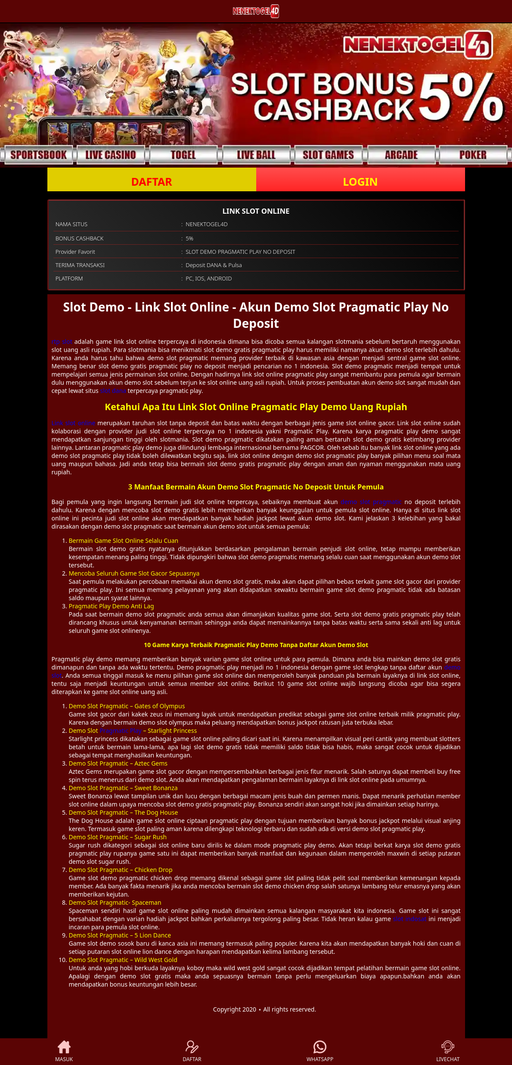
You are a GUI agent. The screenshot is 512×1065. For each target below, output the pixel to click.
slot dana (113, 390)
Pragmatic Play (120, 730)
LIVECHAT (447, 1051)
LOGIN (360, 181)
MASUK (64, 1051)
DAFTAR (151, 181)
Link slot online (74, 423)
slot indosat (410, 919)
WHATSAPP (320, 1051)
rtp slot (62, 341)
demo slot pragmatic (371, 502)
